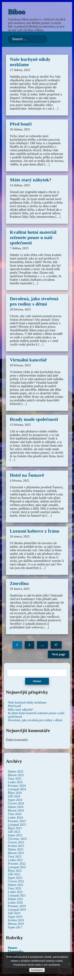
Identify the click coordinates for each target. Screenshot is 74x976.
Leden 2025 (15, 782)
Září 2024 (14, 796)
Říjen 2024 (15, 792)
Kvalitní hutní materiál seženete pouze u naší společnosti (33, 237)
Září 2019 (14, 913)
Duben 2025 (15, 771)
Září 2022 (14, 874)
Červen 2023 (16, 842)
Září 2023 (14, 831)
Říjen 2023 (15, 828)
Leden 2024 (15, 817)
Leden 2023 (15, 860)
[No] (69, 964)
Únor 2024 (14, 814)
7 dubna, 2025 (19, 248)
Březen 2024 (16, 810)
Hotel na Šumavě (27, 475)
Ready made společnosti (34, 419)
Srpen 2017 (15, 927)
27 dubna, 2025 (20, 70)
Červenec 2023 (17, 838)
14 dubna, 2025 (20, 185)
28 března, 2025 (20, 309)
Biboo (16, 12)
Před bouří (21, 124)
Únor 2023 (14, 856)
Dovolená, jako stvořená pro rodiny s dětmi (34, 301)
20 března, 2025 (20, 365)
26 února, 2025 (20, 536)
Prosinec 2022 (17, 863)
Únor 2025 (14, 778)
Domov (12, 947)
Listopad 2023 (17, 824)
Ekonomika (15, 951)
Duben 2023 (15, 849)
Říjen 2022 (15, 870)
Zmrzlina (19, 583)
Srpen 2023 (15, 835)
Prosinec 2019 (17, 906)
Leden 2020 (15, 902)
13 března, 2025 (20, 424)
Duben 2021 (15, 899)
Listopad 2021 (17, 895)
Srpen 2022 (15, 877)
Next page (58, 654)
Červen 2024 (16, 803)
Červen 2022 (16, 881)
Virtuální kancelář (28, 359)
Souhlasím (37, 970)
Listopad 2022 (17, 867)
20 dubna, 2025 (20, 129)
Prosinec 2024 (17, 785)
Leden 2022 (15, 892)
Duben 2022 (15, 884)
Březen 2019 (16, 923)
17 (56, 644)
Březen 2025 (16, 775)
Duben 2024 (15, 807)
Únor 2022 (14, 888)
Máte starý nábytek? (30, 179)
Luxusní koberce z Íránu (34, 531)
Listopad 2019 (17, 909)
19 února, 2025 (20, 588)
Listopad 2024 (17, 789)
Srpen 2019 (15, 916)
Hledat (37, 681)
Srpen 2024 (15, 799)
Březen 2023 (16, 853)
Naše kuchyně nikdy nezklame (27, 702)
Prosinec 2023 (17, 821)
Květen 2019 (16, 920)
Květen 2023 (16, 846)
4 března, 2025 (19, 480)
